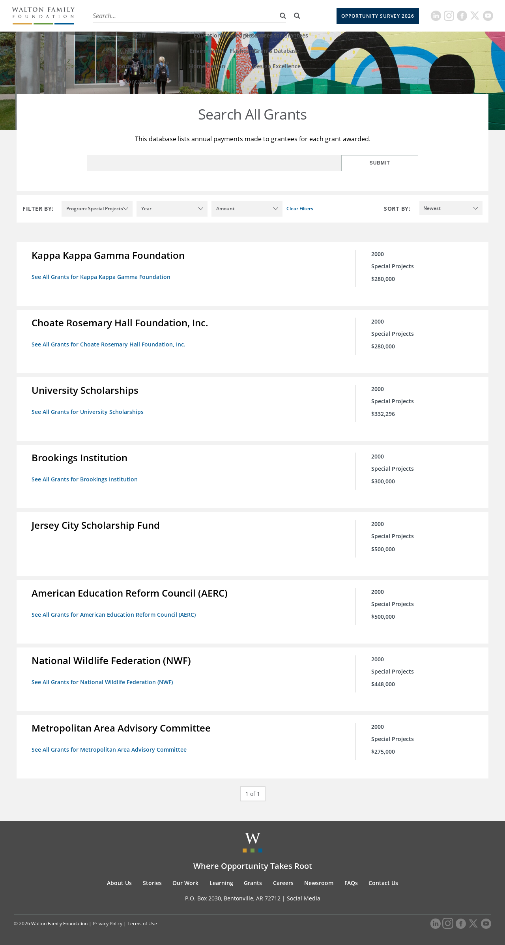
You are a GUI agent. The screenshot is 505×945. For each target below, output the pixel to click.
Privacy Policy (107, 920)
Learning (208, 15)
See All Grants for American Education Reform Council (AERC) (114, 612)
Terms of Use (142, 920)
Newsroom (318, 879)
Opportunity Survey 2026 (377, 16)
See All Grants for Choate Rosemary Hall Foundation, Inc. (109, 344)
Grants (241, 15)
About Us (103, 15)
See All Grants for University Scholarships (88, 411)
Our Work (171, 15)
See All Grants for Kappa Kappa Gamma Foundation (101, 277)
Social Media (303, 894)
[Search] (297, 16)
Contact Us (383, 879)
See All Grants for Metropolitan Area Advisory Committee (109, 746)
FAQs (351, 879)
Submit (392, 163)
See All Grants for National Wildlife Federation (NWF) (103, 679)
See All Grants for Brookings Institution (85, 478)
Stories (136, 15)
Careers (272, 15)
